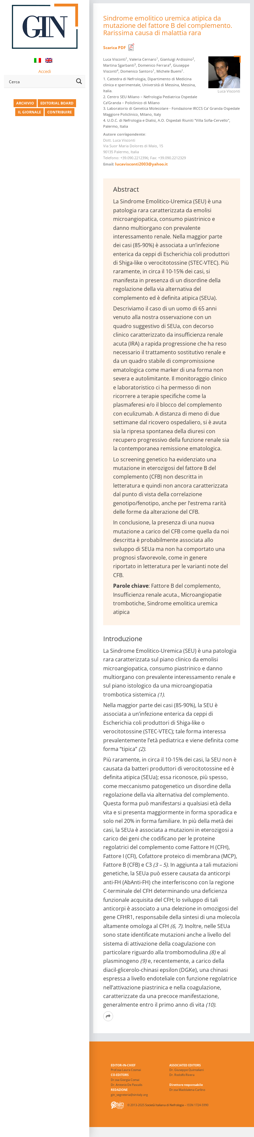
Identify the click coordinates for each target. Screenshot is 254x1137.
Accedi (44, 71)
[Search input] (40, 81)
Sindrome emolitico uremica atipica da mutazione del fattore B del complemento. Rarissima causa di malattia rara (167, 25)
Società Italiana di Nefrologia (164, 1105)
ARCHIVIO (25, 102)
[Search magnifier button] (79, 81)
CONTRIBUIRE (59, 111)
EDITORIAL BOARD (56, 102)
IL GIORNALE (29, 111)
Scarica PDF (114, 47)
